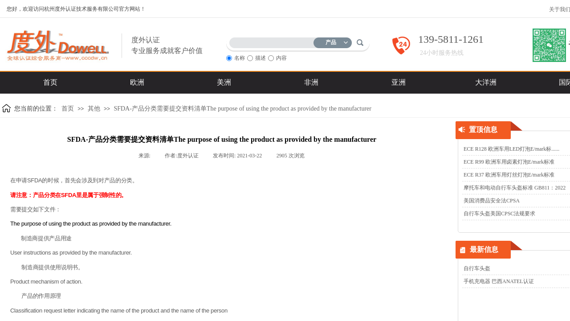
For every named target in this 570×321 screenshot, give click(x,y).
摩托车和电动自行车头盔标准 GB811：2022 (515, 188)
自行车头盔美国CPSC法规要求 (499, 213)
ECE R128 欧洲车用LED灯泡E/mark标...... (511, 149)
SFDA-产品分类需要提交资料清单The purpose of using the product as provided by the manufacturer (242, 108)
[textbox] (273, 41)
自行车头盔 (477, 268)
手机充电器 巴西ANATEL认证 (499, 281)
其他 (94, 108)
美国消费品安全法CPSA (492, 201)
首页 (67, 108)
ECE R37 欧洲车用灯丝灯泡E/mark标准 (509, 175)
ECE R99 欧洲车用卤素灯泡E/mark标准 (509, 162)
